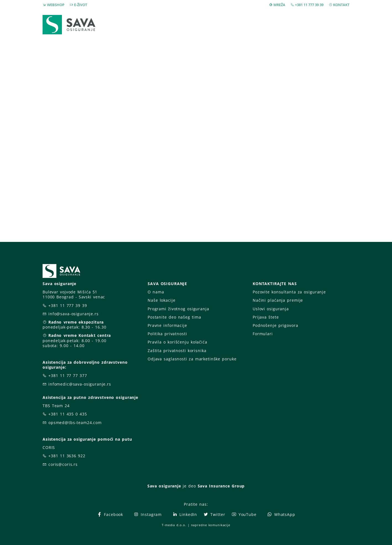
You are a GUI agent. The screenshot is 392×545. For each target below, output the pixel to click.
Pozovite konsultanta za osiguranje (289, 292)
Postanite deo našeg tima (174, 317)
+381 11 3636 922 (66, 455)
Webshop (158, 24)
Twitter (214, 514)
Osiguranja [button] (194, 24)
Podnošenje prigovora (275, 325)
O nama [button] (277, 24)
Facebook (110, 514)
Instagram (148, 514)
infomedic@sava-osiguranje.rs (79, 384)
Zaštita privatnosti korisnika (177, 350)
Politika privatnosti (167, 333)
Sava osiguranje (164, 486)
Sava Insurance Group (221, 486)
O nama (156, 292)
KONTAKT (341, 4)
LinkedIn (184, 514)
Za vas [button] (310, 24)
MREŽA (279, 4)
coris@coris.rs (63, 464)
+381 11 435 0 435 (67, 414)
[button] (339, 25)
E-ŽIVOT (80, 4)
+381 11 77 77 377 (67, 375)
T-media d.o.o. (174, 525)
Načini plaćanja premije (278, 300)
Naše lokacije (161, 300)
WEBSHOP (55, 4)
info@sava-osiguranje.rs (73, 313)
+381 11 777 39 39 (309, 4)
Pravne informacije (167, 325)
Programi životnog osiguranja (178, 308)
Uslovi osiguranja (271, 308)
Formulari (263, 333)
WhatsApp (281, 514)
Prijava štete (240, 24)
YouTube (244, 514)
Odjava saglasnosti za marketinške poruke (192, 358)
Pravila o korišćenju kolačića (177, 342)
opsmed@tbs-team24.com (75, 422)
